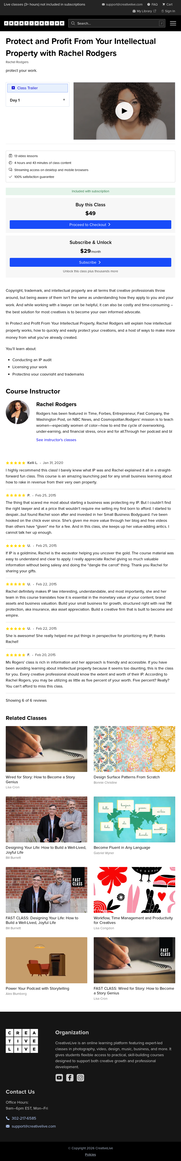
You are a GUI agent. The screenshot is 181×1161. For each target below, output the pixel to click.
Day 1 (15, 100)
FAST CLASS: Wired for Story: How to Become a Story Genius (134, 991)
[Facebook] (70, 1078)
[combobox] (117, 23)
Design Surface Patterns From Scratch (127, 777)
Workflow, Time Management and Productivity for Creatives (133, 920)
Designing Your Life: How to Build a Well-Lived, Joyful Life (46, 850)
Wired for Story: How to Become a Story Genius (40, 779)
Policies (90, 1154)
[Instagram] (80, 1078)
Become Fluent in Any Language (122, 847)
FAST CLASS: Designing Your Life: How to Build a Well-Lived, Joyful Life (42, 920)
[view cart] (168, 4)
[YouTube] (59, 1078)
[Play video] (124, 111)
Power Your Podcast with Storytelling (37, 988)
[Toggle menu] (173, 23)
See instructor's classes (56, 439)
